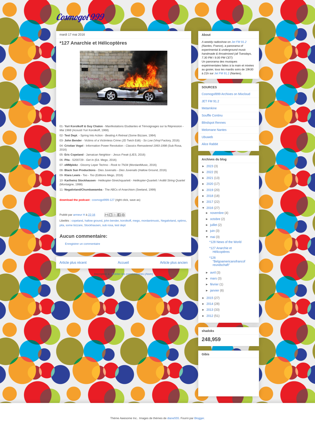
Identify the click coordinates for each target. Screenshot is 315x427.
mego (136, 220)
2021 (210, 178)
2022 (210, 172)
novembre (217, 213)
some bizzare (74, 225)
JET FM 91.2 (210, 101)
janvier (215, 290)
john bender (111, 220)
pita (62, 225)
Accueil (123, 262)
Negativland (168, 220)
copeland (77, 220)
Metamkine (209, 108)
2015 (210, 298)
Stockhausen (92, 225)
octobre (215, 219)
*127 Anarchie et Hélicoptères (220, 249)
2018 (210, 196)
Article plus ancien (174, 262)
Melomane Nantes (214, 130)
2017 (210, 201)
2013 (210, 309)
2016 (210, 208)
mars (214, 278)
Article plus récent (73, 262)
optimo (181, 220)
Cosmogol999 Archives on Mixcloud (226, 94)
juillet (214, 225)
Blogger (199, 418)
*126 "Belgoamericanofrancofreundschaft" (227, 261)
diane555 (173, 418)
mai (213, 237)
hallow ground (93, 220)
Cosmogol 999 (79, 16)
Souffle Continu (212, 115)
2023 (210, 166)
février (214, 284)
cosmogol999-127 (103, 199)
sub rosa (107, 225)
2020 (210, 184)
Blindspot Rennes (214, 122)
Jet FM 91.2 (239, 41)
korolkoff (125, 220)
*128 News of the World (225, 242)
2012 (210, 316)
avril (213, 272)
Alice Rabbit (210, 144)
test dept (120, 225)
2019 (210, 190)
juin (213, 231)
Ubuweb (207, 137)
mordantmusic (150, 220)
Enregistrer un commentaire (82, 243)
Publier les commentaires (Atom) (132, 274)
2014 (210, 303)
